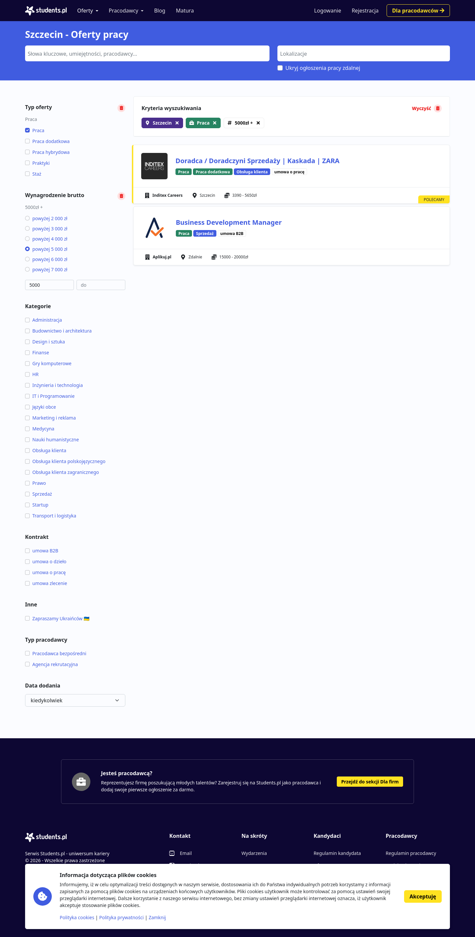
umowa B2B (41, 550)
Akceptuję (423, 896)
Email (186, 853)
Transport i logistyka (50, 515)
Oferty (85, 10)
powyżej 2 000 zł (46, 218)
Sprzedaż (38, 494)
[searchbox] (146, 53)
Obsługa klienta (45, 450)
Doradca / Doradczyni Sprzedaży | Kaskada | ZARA (257, 160)
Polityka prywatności (121, 917)
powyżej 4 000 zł (46, 239)
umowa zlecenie (46, 583)
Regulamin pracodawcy (411, 853)
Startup (36, 505)
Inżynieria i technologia (54, 385)
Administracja (43, 320)
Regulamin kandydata (337, 853)
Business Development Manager (229, 222)
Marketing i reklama (50, 418)
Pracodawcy (124, 10)
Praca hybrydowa (47, 152)
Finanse (37, 352)
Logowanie (327, 10)
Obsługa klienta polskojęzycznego (65, 461)
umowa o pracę (45, 572)
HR (32, 374)
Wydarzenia (254, 853)
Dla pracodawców (418, 10)
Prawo (35, 483)
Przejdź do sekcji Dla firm (369, 781)
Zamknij (157, 917)
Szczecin (162, 123)
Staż (33, 174)
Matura (185, 10)
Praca (34, 130)
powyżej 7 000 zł (46, 269)
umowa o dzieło (45, 561)
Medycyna (39, 428)
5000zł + (244, 123)
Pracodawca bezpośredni (55, 653)
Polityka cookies (77, 917)
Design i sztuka (45, 341)
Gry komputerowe (48, 363)
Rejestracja (365, 10)
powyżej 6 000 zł (46, 259)
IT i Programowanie (50, 396)
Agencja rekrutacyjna (51, 664)
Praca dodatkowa (47, 141)
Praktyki (37, 163)
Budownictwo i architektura (58, 331)
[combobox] (147, 53)
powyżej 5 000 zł (46, 249)
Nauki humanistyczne (52, 439)
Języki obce (40, 407)
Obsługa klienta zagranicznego (62, 472)
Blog (159, 10)
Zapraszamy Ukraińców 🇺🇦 (57, 618)
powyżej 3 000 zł (46, 228)
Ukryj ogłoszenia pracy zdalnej (322, 68)
